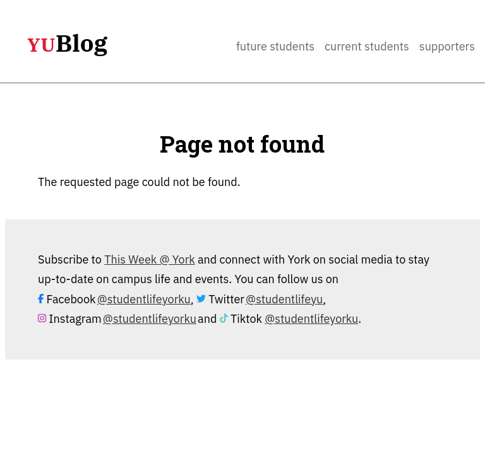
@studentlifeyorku (144, 299)
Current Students (367, 46)
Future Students (275, 46)
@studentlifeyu (284, 299)
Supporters (447, 46)
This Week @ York (149, 259)
